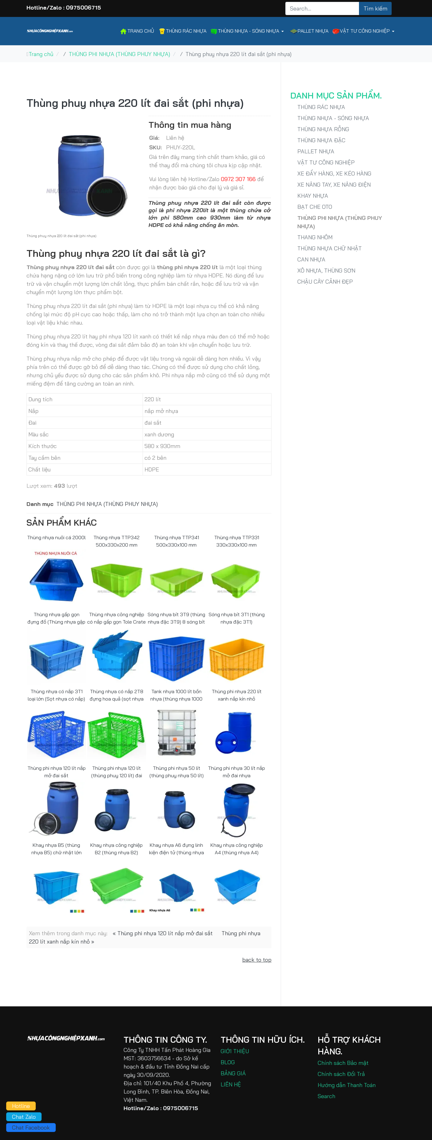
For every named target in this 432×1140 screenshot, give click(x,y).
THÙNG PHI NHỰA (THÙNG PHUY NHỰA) (107, 503)
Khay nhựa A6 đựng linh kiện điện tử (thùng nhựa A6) (176, 848)
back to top (256, 959)
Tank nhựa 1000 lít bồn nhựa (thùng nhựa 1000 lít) (176, 694)
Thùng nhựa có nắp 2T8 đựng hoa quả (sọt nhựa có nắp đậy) (117, 694)
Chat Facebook (31, 1127)
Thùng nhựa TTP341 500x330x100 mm (176, 541)
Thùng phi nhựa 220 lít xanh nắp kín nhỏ (237, 694)
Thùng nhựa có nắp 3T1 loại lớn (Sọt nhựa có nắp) (56, 694)
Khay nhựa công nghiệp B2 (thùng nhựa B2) (116, 848)
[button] (248, 31)
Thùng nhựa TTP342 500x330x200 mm (116, 541)
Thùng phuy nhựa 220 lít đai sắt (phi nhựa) (135, 103)
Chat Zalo (24, 1116)
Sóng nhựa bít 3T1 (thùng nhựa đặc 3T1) (237, 618)
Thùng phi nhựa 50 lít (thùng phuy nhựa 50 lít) (176, 771)
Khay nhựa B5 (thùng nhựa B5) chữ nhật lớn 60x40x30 (56, 848)
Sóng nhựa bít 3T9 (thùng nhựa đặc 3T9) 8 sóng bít (176, 618)
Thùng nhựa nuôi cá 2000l (56, 537)
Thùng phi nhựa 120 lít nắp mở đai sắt (56, 771)
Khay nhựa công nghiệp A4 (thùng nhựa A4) (236, 848)
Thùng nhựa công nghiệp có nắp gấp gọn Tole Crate (116, 618)
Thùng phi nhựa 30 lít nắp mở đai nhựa (236, 771)
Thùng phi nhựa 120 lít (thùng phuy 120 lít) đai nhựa (116, 771)
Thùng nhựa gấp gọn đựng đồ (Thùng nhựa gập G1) (56, 618)
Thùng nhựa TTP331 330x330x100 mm (236, 541)
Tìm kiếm (375, 8)
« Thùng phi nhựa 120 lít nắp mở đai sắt (163, 933)
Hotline (21, 1106)
